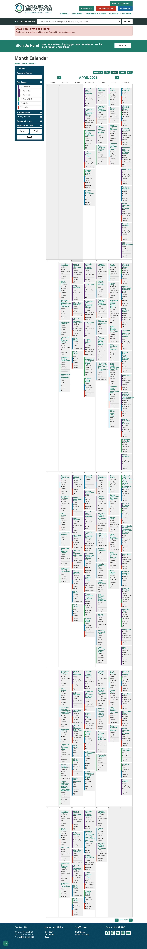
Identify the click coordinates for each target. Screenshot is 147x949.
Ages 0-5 (26, 91)
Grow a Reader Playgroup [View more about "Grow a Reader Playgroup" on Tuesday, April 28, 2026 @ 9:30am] (77, 812)
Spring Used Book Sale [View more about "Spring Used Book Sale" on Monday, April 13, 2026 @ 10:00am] (65, 477)
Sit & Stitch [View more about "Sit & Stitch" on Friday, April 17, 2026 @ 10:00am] (112, 476)
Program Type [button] (23, 112)
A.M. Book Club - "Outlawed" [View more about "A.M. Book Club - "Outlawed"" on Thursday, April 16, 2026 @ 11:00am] (102, 535)
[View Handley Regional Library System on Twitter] (118, 933)
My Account (125, 8)
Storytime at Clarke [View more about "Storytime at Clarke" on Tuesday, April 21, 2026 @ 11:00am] (77, 710)
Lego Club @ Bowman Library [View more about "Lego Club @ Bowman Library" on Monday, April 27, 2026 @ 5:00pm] (65, 865)
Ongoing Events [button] (24, 121)
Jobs (47, 937)
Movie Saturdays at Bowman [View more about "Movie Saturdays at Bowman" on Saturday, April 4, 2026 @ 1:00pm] (126, 206)
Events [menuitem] (113, 13)
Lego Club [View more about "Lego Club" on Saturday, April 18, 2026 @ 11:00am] (126, 554)
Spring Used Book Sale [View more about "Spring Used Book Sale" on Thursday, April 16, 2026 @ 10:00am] (102, 477)
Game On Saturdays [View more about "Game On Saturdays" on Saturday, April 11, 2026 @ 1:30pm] (126, 440)
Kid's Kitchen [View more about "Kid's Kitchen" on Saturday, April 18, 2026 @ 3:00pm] (125, 648)
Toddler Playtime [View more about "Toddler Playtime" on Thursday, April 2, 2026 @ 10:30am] (101, 89)
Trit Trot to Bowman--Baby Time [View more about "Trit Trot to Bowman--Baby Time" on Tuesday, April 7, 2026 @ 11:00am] (77, 320)
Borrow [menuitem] (64, 13)
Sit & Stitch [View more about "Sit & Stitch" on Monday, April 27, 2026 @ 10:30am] (63, 829)
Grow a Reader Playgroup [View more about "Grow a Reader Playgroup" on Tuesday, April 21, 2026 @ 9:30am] (77, 673)
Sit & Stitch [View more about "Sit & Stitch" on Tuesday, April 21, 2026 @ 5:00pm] (75, 759)
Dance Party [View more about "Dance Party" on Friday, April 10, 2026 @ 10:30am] (112, 284)
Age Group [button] (22, 82)
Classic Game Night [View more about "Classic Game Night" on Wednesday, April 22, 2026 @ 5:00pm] (88, 733)
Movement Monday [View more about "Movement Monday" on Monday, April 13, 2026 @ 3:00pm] (65, 533)
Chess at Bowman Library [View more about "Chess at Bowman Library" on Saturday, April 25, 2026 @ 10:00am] (125, 673)
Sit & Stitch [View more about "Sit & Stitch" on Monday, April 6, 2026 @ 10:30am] (63, 282)
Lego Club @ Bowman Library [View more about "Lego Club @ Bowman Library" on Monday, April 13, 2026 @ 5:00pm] (65, 550)
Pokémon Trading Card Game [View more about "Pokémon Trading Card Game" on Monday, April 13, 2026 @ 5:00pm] (65, 570)
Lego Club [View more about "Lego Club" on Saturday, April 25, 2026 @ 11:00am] (126, 694)
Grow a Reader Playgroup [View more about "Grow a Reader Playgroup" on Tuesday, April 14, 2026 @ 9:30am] (77, 477)
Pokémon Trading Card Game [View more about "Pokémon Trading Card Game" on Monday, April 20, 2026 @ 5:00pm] (65, 766)
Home (17, 64)
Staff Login (80, 932)
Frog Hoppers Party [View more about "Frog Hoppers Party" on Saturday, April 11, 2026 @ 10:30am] (125, 310)
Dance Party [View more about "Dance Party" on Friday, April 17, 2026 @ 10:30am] (112, 517)
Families (26, 107)
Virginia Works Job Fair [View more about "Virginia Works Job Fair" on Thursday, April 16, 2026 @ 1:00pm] (102, 565)
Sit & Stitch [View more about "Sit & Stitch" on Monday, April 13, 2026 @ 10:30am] (63, 514)
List (106, 72)
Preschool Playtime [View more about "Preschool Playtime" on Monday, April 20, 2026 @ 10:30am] (65, 672)
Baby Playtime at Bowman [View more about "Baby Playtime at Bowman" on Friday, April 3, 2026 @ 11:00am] (113, 127)
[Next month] (117, 77)
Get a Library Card (106, 8)
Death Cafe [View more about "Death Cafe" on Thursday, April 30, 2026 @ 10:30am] (100, 829)
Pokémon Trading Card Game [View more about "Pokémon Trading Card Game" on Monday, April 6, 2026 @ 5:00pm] (65, 359)
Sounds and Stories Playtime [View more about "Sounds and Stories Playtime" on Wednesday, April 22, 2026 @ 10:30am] (88, 674)
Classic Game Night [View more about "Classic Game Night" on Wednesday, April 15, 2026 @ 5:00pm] (88, 620)
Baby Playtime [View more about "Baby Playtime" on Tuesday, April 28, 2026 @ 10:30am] (76, 833)
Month (114, 72)
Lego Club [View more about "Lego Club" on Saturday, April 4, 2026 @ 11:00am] (126, 169)
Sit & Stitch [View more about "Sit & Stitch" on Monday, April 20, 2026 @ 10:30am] (63, 689)
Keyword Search (24, 73)
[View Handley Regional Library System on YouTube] (128, 933)
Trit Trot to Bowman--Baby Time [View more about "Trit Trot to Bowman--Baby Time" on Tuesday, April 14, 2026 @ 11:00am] (77, 553)
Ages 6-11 (27, 95)
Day (129, 72)
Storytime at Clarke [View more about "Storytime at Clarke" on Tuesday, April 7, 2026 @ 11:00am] (77, 303)
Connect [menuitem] (125, 13)
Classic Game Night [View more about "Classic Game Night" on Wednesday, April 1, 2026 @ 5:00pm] (88, 171)
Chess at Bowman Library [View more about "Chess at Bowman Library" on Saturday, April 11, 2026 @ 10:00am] (125, 265)
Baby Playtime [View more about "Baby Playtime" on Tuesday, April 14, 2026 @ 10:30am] (76, 518)
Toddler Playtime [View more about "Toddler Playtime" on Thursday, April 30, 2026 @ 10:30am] (101, 811)
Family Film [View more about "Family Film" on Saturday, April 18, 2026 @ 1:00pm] (126, 629)
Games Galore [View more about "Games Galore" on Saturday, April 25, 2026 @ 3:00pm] (125, 780)
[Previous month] (59, 77)
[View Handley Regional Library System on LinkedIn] (123, 933)
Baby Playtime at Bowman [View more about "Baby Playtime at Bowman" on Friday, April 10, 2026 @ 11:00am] (113, 347)
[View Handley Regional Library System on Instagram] (113, 933)
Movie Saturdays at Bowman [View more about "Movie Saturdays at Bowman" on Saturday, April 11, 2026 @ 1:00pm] (126, 422)
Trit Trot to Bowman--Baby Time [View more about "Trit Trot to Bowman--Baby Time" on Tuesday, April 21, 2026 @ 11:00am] (77, 728)
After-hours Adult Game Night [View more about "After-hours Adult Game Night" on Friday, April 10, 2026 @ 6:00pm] (112, 413)
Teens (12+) (27, 99)
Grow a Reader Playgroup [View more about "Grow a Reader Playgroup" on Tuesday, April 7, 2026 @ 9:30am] (77, 265)
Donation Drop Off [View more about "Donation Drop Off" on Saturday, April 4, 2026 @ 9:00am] (126, 89)
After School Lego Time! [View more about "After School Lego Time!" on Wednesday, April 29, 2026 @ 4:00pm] (88, 875)
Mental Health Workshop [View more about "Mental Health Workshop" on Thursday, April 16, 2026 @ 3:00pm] (102, 582)
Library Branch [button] (23, 117)
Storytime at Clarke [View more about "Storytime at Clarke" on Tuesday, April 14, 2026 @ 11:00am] (77, 536)
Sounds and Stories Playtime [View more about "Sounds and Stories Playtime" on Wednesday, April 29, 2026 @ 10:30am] (88, 813)
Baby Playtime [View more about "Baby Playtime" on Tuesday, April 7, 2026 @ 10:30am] (76, 286)
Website (32, 21)
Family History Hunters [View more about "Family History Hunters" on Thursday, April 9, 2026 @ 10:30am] (101, 283)
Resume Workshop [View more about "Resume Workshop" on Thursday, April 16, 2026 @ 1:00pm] (102, 549)
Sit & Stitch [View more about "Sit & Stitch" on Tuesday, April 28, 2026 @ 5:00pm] (75, 899)
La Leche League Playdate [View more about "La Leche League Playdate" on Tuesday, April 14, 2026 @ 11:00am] (77, 572)
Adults (25, 103)
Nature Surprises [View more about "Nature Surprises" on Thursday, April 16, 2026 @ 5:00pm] (101, 615)
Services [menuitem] (77, 13)
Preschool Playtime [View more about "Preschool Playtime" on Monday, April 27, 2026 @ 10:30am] (65, 811)
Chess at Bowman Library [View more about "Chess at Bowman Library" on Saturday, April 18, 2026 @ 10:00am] (125, 505)
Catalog (20, 21)
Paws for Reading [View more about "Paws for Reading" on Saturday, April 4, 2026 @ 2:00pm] (125, 224)
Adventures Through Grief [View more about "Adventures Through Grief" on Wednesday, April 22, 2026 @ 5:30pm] (90, 753)
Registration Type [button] (25, 126)
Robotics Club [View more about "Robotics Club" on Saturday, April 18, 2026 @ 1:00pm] (125, 610)
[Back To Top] (6, 943)
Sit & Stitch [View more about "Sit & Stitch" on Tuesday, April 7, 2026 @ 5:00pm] (75, 352)
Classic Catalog (82, 935)
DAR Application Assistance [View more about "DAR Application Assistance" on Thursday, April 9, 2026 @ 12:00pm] (102, 321)
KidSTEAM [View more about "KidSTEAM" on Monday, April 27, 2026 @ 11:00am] (65, 847)
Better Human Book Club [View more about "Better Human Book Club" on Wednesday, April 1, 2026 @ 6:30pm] (89, 192)
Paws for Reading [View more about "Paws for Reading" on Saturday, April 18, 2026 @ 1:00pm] (125, 589)
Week (122, 72)
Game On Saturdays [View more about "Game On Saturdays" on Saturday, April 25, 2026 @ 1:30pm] (126, 749)
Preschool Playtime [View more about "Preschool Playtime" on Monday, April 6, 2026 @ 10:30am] (65, 264)
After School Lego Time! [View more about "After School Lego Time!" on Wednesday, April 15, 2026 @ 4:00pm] (88, 578)
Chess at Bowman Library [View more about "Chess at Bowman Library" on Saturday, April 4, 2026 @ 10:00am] (125, 107)
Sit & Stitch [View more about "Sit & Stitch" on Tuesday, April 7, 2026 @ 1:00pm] (75, 339)
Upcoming (98, 72)
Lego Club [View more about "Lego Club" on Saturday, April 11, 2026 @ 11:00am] (126, 375)
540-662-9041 (27, 937)
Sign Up (122, 45)
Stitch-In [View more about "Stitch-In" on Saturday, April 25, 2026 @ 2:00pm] (125, 764)
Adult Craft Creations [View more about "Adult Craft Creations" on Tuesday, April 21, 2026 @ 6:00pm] (77, 779)
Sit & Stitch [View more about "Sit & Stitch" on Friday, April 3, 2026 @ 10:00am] (112, 89)
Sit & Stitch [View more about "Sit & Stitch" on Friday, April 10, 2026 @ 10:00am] (112, 264)
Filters (22, 68)
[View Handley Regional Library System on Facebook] (107, 933)
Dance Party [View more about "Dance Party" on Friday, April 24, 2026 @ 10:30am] (112, 691)
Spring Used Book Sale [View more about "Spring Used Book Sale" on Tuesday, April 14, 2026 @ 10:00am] (77, 499)
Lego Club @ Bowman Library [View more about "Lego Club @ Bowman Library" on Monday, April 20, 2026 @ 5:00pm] (65, 747)
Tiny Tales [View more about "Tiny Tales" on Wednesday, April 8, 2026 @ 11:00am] (89, 322)
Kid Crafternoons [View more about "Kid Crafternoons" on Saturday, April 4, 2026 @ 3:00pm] (127, 243)
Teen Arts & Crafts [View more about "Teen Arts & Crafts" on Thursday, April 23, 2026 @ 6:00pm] (102, 755)
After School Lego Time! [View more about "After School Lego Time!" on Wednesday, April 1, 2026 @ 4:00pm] (88, 154)
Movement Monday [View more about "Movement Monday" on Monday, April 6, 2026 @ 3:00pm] (65, 322)
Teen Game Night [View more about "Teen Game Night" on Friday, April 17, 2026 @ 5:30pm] (112, 572)
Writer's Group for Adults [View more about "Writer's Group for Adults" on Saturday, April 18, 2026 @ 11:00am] (126, 573)
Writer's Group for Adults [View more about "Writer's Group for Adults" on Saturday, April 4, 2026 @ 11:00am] (126, 188)
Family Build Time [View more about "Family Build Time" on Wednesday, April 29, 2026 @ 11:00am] (89, 856)
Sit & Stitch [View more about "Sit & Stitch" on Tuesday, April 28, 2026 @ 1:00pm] (75, 886)
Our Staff (49, 932)
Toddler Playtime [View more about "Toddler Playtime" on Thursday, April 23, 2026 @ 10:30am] (101, 672)
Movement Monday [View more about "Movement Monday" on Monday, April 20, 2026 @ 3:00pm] (65, 730)
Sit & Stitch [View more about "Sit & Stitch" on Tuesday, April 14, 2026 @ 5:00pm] (75, 605)
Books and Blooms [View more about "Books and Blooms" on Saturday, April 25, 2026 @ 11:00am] (126, 712)
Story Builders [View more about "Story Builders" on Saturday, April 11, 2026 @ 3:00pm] (125, 455)
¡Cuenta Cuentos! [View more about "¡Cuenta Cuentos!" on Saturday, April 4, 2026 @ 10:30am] (126, 129)
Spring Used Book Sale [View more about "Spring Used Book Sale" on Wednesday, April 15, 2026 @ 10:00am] (89, 492)
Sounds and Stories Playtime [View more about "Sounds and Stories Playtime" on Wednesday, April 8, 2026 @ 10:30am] (88, 266)
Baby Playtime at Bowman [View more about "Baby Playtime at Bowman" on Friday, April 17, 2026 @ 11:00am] (113, 555)
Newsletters (86, 8)
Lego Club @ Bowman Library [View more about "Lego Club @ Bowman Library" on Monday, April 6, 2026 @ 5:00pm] (65, 340)
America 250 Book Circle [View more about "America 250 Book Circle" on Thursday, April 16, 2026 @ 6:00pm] (101, 632)
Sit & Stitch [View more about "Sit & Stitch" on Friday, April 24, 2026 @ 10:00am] (112, 672)
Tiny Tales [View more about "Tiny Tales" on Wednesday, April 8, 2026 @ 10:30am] (89, 284)
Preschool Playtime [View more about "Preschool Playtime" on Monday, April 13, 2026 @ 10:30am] (65, 497)
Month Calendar (29, 64)
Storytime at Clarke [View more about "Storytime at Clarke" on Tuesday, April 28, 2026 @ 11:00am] (77, 850)
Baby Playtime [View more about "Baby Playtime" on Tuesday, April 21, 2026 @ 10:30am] (76, 693)
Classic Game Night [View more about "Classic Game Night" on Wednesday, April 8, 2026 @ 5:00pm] (88, 380)
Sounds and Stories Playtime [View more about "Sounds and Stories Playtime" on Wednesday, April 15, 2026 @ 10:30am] (88, 514)
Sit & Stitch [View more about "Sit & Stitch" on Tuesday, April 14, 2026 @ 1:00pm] (75, 592)
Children (26, 87)
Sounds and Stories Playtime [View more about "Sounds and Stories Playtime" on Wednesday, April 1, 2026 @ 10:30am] (88, 91)
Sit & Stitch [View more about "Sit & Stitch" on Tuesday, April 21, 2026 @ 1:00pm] (75, 746)
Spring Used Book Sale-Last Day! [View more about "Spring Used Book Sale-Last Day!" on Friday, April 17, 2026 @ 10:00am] (114, 497)
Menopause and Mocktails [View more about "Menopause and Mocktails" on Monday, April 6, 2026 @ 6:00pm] (65, 376)
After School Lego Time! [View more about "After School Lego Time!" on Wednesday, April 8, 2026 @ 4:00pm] (88, 342)
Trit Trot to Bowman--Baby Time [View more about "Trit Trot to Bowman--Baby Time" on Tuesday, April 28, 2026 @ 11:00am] (77, 868)
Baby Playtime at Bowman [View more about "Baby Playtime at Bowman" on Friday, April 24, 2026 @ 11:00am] (113, 728)
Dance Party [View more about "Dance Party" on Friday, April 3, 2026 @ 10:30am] (112, 108)
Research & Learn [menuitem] (96, 13)
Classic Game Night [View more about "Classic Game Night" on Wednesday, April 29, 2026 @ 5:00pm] (88, 892)
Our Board (49, 935)
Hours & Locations (120, 3)
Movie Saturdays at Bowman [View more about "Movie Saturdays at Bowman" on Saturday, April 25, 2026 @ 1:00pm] (126, 731)
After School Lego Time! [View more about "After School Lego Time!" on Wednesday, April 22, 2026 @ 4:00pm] (88, 715)
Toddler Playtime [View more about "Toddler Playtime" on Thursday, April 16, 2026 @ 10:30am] (101, 497)
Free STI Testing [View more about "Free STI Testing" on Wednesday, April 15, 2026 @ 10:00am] (88, 476)
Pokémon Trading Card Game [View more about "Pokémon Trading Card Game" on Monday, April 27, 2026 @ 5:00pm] (65, 885)
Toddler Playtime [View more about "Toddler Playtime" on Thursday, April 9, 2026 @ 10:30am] (101, 264)
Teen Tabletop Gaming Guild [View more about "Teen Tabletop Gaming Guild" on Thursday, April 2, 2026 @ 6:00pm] (101, 148)
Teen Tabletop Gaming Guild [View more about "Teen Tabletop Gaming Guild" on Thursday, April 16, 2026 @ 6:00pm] (101, 650)
